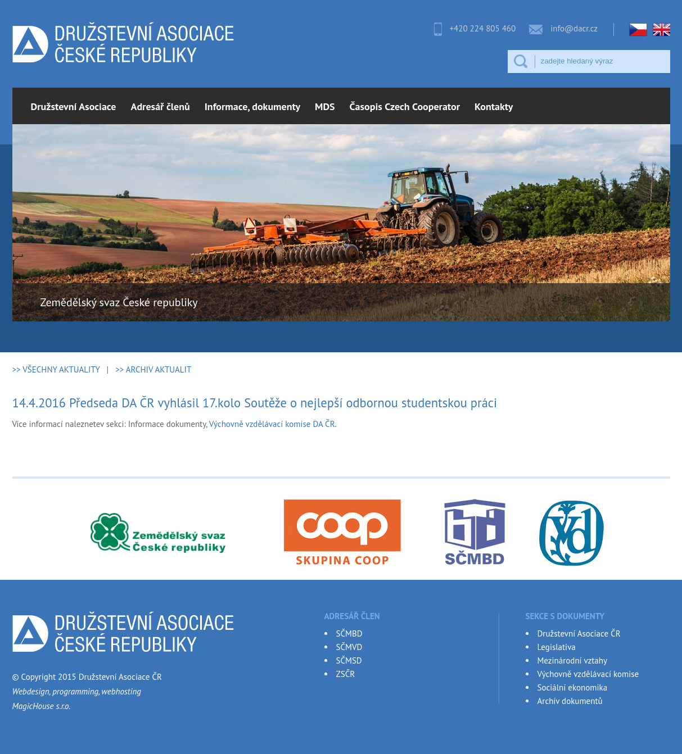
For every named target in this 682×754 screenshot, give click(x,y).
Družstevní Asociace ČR (579, 633)
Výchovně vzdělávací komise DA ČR (272, 424)
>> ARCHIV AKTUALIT (153, 369)
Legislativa (557, 647)
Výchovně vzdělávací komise (588, 674)
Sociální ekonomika (573, 687)
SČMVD (349, 647)
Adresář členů (160, 106)
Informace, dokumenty (252, 106)
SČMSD (349, 660)
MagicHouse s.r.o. (41, 706)
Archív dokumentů (570, 701)
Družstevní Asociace (73, 106)
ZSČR (345, 674)
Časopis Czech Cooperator (405, 106)
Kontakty (494, 106)
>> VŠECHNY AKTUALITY (56, 369)
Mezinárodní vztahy (572, 660)
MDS (325, 106)
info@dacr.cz (574, 28)
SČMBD (349, 633)
